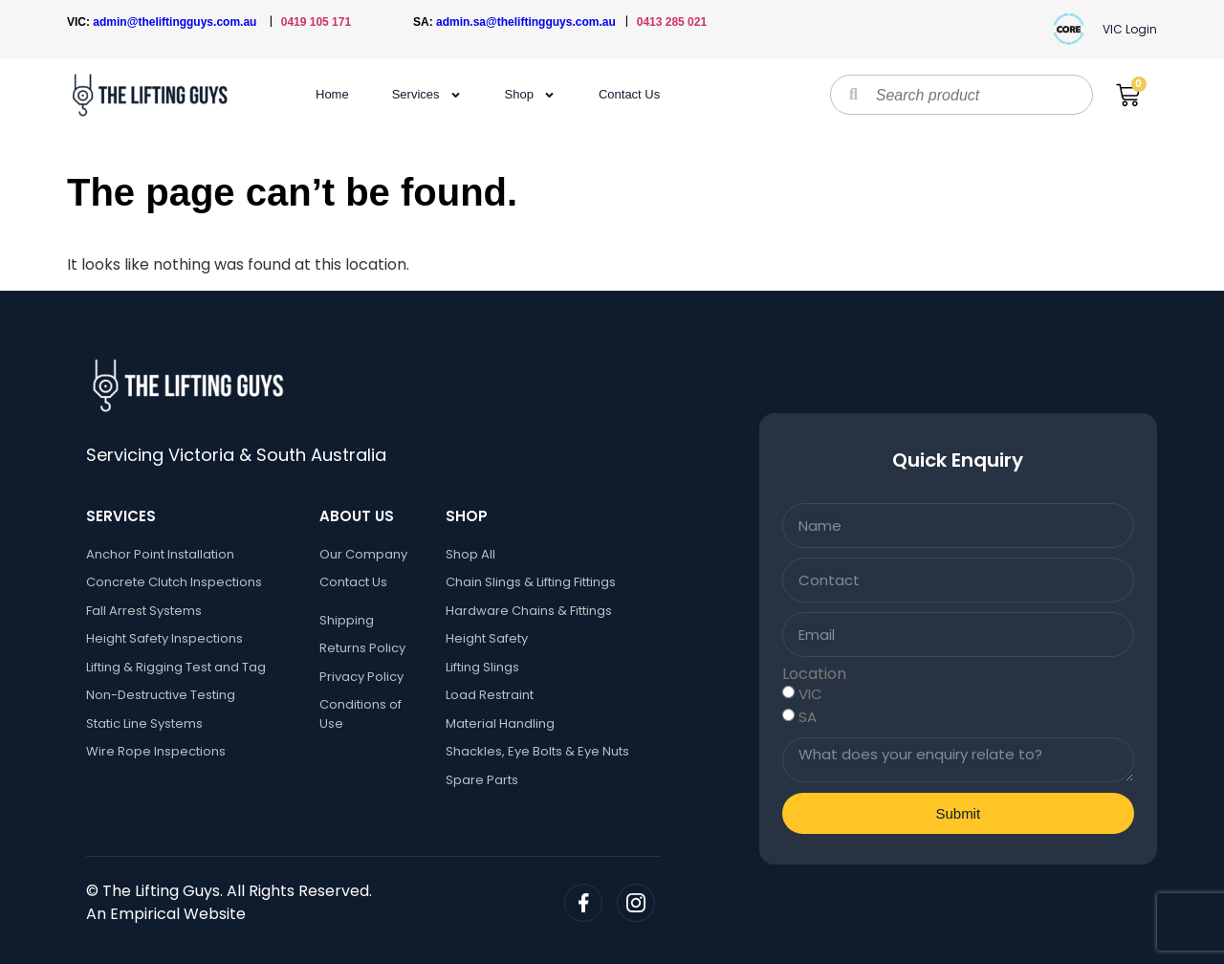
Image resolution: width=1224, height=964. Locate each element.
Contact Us (629, 94)
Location (814, 674)
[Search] (853, 95)
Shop (530, 94)
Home (332, 94)
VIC (810, 694)
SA (807, 717)
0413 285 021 (672, 22)
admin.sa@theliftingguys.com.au (530, 22)
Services (427, 94)
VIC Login (1130, 29)
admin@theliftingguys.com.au (178, 22)
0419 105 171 (316, 22)
